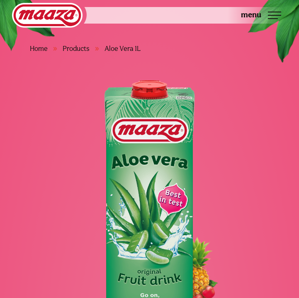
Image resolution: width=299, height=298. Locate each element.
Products (76, 48)
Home (39, 48)
